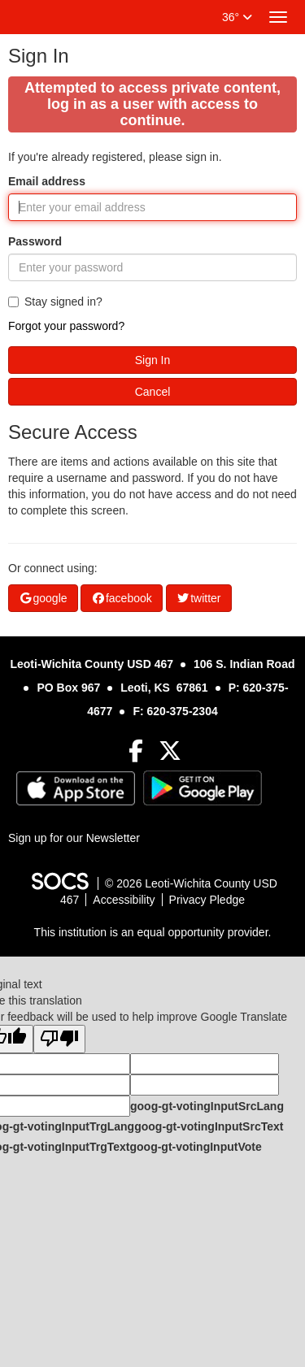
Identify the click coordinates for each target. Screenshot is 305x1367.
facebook (121, 598)
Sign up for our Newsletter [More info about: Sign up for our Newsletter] (74, 837)
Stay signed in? (55, 301)
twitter (198, 598)
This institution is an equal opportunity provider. (153, 932)
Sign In (153, 360)
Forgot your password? (66, 325)
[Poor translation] (59, 1039)
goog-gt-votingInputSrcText (208, 1126)
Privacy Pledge (207, 899)
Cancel (153, 391)
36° (237, 17)
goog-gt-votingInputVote (195, 1146)
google (43, 598)
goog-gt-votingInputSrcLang (207, 1106)
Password (35, 241)
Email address (46, 181)
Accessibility (124, 899)
